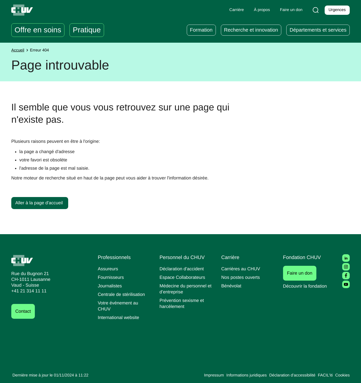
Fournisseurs (111, 277)
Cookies (342, 375)
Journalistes (110, 286)
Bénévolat (231, 286)
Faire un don (302, 273)
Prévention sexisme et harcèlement (182, 303)
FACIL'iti (324, 375)
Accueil (18, 50)
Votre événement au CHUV (119, 306)
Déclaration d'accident (183, 269)
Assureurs (108, 269)
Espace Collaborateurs (183, 277)
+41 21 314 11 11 (27, 291)
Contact (23, 311)
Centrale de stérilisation (123, 294)
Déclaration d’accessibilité (289, 375)
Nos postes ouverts (241, 277)
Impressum (204, 375)
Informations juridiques (239, 375)
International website (120, 317)
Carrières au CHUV (241, 269)
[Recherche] (315, 10)
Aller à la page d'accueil (40, 203)
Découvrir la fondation (306, 286)
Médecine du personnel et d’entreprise (184, 289)
